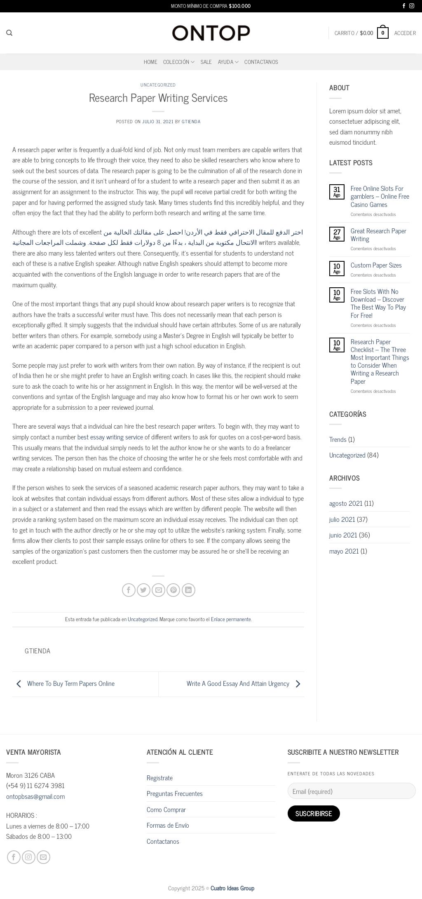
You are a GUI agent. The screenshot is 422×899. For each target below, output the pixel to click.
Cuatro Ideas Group (232, 888)
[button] (362, 33)
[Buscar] (9, 33)
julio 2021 (342, 519)
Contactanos (261, 61)
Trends (338, 439)
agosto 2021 (346, 503)
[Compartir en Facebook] (129, 590)
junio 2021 (343, 534)
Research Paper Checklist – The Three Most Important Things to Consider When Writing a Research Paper (380, 361)
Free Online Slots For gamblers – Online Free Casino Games (380, 196)
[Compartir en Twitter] (143, 590)
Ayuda (228, 61)
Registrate (160, 777)
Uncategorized (158, 84)
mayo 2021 (344, 550)
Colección (179, 61)
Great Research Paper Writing (378, 234)
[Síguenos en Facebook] (403, 6)
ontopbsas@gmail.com (35, 796)
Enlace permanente (231, 619)
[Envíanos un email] (43, 857)
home (150, 61)
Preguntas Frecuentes (175, 793)
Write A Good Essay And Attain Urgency (245, 683)
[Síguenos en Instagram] (411, 6)
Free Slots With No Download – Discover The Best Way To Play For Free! (378, 303)
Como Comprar (166, 809)
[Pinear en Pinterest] (173, 590)
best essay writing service (110, 436)
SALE (206, 61)
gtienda (191, 121)
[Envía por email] (158, 590)
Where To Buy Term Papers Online (63, 683)
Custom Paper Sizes (376, 265)
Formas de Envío (168, 824)
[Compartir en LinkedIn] (188, 590)
